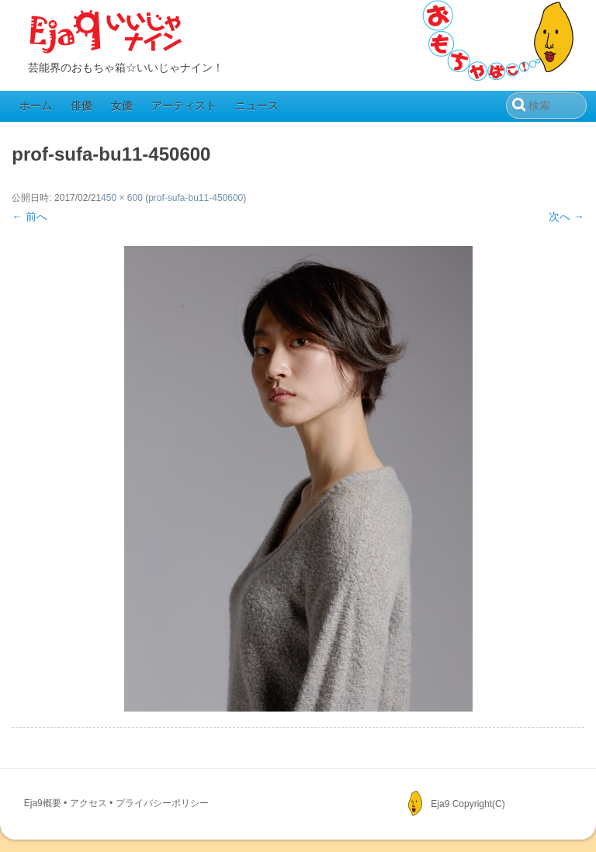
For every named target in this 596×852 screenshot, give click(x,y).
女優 (122, 105)
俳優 (81, 105)
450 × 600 (122, 197)
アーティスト (184, 105)
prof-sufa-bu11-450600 (195, 197)
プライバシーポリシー (162, 803)
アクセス (88, 803)
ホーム (35, 105)
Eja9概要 (42, 803)
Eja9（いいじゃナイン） (106, 32)
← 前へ (29, 216)
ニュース (257, 105)
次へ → (566, 216)
